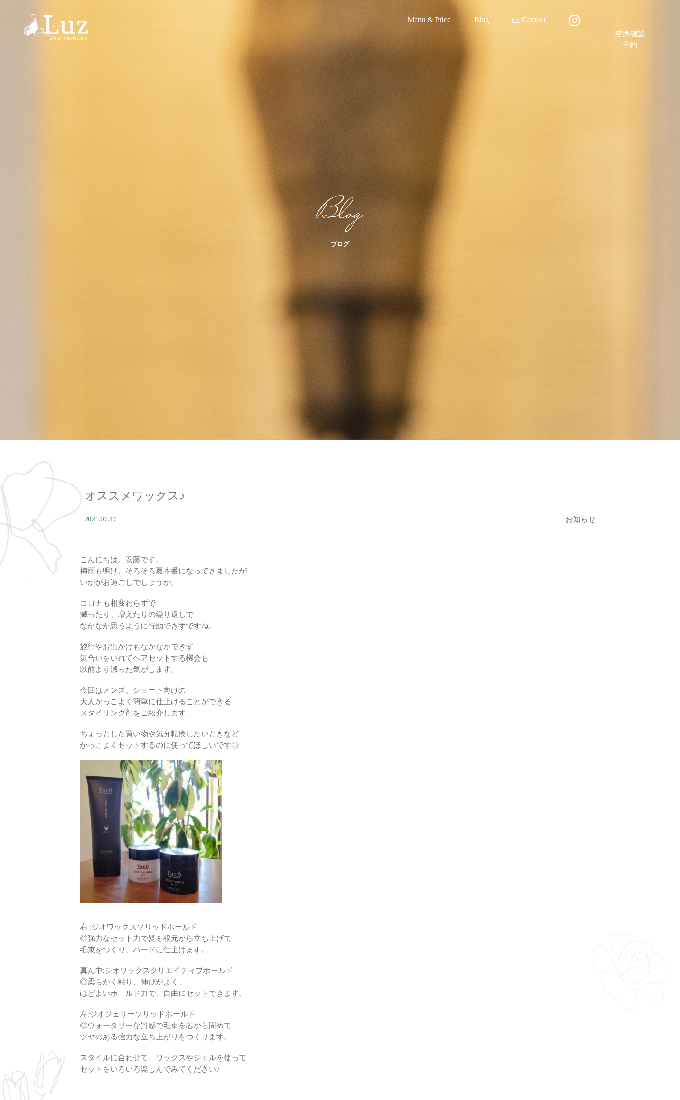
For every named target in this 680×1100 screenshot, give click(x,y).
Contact (534, 20)
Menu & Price (429, 20)
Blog (481, 20)
